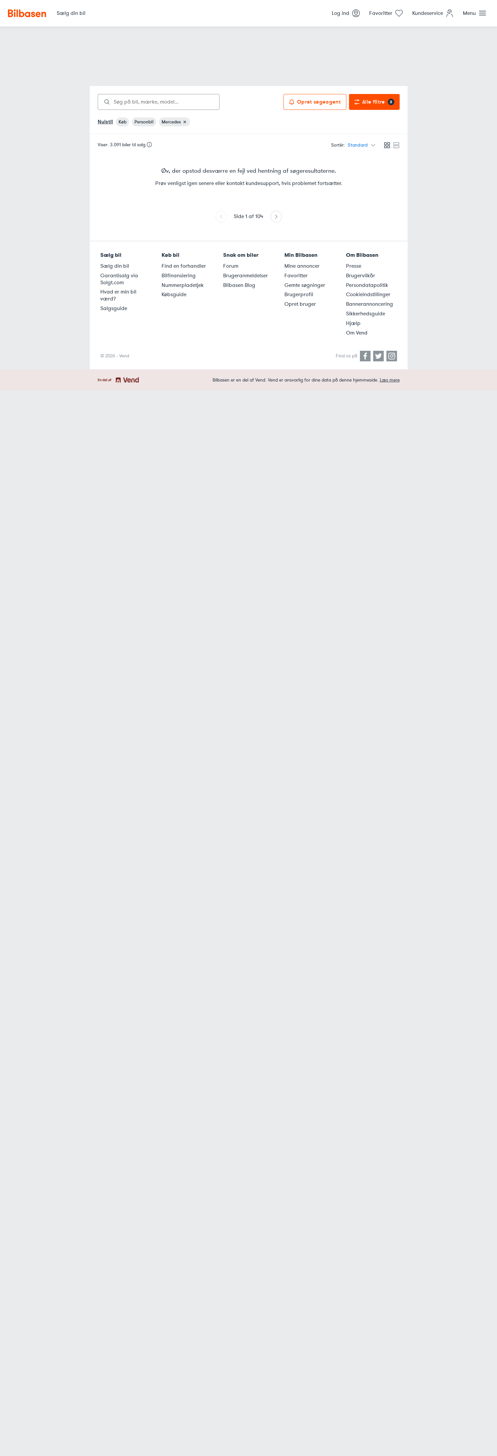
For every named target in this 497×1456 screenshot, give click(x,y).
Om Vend (357, 333)
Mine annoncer (302, 266)
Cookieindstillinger (368, 294)
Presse (353, 266)
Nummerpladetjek (183, 285)
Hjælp (353, 323)
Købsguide (174, 294)
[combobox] (159, 102)
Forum (230, 266)
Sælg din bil (114, 266)
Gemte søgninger (304, 285)
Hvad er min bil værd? (118, 295)
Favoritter (296, 275)
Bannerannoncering (369, 304)
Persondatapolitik (367, 285)
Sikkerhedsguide (365, 313)
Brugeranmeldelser (245, 275)
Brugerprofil (298, 294)
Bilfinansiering (179, 275)
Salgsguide (113, 308)
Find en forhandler (184, 266)
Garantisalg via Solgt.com (119, 279)
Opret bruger (300, 304)
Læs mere (390, 380)
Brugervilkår (360, 275)
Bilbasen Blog (239, 285)
